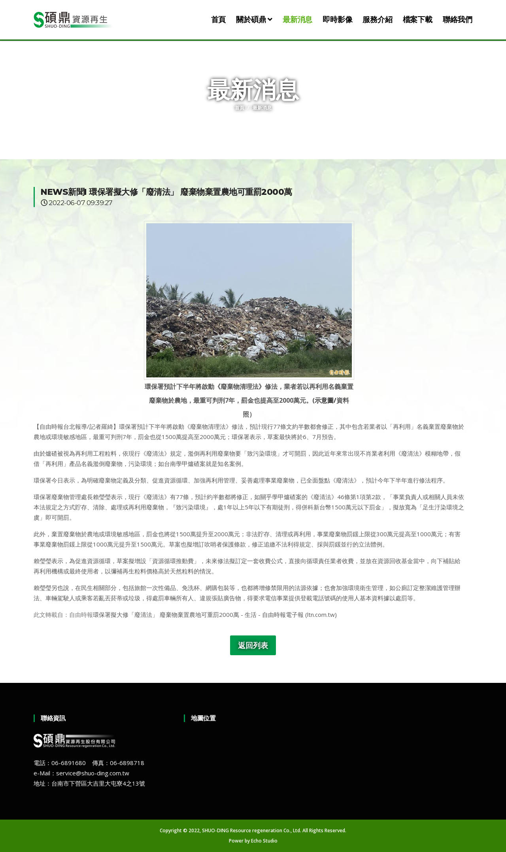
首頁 (218, 19)
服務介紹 (377, 19)
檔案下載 (417, 19)
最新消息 (297, 19)
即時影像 (337, 19)
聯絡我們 (457, 19)
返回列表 (253, 645)
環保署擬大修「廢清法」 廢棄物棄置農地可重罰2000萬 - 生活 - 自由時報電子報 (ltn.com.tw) (215, 614)
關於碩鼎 (254, 19)
